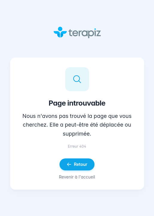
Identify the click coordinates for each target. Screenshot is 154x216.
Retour (77, 164)
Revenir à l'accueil (77, 176)
